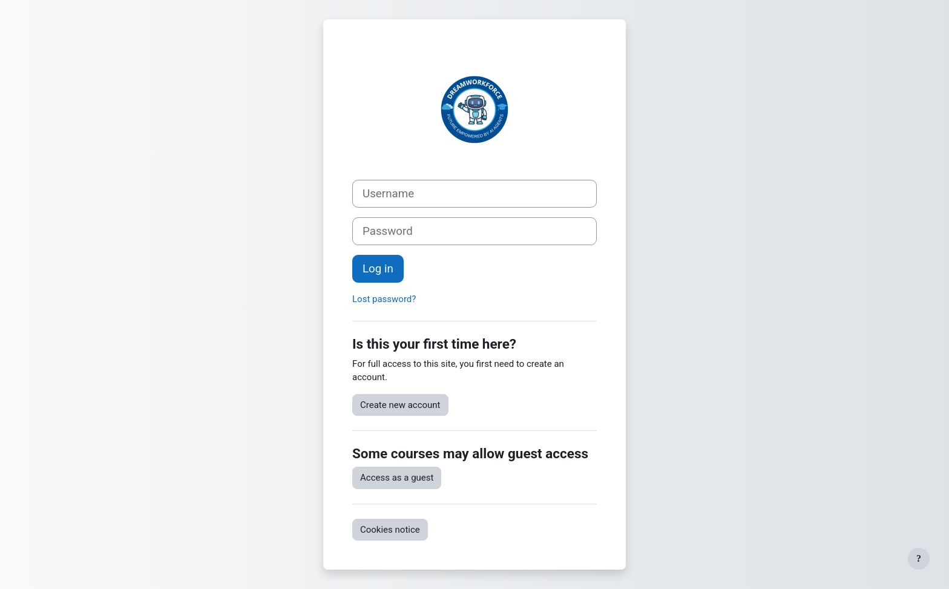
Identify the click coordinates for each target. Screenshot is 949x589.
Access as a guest (396, 477)
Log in (378, 268)
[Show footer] (919, 559)
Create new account (400, 405)
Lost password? (384, 299)
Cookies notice (390, 529)
